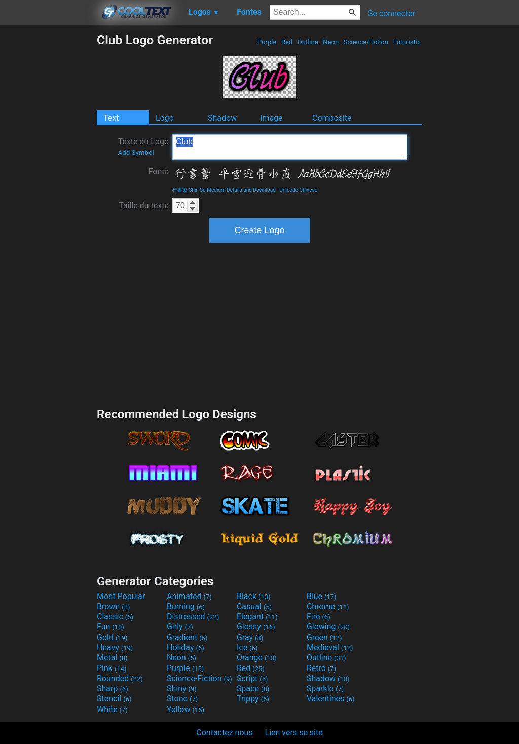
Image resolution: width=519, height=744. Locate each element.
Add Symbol (136, 152)
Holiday (185, 647)
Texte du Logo (143, 146)
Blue (322, 596)
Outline (308, 42)
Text (111, 118)
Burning (186, 606)
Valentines (331, 698)
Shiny (182, 688)
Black (254, 596)
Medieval (330, 647)
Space (253, 688)
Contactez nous (224, 732)
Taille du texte (144, 205)
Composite (332, 118)
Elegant (257, 616)
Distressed (193, 616)
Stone (182, 698)
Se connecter (391, 13)
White (112, 709)
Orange (257, 657)
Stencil (114, 698)
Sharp (112, 688)
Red (287, 42)
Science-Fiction (366, 42)
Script (252, 678)
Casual (254, 606)
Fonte (159, 171)
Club (289, 147)
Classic (115, 616)
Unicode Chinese (299, 190)
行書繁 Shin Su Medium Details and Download (224, 190)
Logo (165, 118)
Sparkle (325, 688)
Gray (250, 637)
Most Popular (121, 596)
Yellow (185, 709)
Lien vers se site (294, 732)
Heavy (115, 647)
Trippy (253, 698)
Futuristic (406, 42)
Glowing (328, 626)
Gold (112, 637)
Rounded (120, 678)
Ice (247, 647)
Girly (180, 626)
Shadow (222, 118)
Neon (330, 42)
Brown (113, 606)
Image (271, 118)
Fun (110, 626)
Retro (321, 668)
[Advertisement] (48, 184)
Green (324, 637)
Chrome (328, 606)
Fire (318, 616)
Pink (112, 668)
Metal (112, 657)
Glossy (256, 626)
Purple (267, 42)
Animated (189, 596)
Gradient (187, 637)
